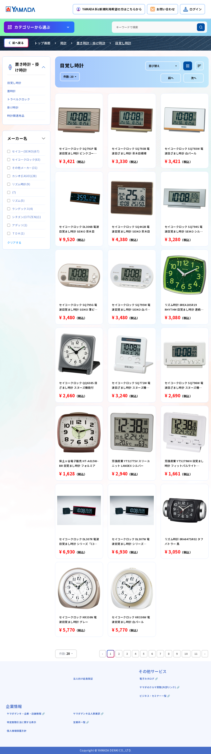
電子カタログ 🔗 (149, 678)
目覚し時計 (123, 43)
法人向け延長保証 (83, 678)
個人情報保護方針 (16, 730)
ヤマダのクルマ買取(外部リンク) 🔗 (160, 687)
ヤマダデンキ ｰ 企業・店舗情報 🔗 (26, 713)
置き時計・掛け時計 (91, 43)
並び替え (154, 66)
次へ (193, 78)
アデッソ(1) (17, 225)
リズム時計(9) (18, 184)
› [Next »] (205, 654)
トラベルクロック (18, 99)
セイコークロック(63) (23, 159)
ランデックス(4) (20, 209)
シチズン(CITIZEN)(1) (24, 217)
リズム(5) (15, 200)
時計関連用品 (15, 116)
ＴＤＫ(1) (15, 233)
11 (196, 654)
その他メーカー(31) (22, 168)
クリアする (14, 242)
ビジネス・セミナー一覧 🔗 (155, 695)
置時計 (11, 91)
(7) (11, 192)
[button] (109, 9)
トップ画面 (42, 43)
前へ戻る (16, 43)
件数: (68, 76)
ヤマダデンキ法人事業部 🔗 (88, 713)
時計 (63, 43)
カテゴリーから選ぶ (32, 27)
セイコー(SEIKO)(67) (23, 151)
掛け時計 (13, 107)
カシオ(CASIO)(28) (22, 176)
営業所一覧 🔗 (81, 722)
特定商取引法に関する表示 (21, 722)
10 (186, 654)
